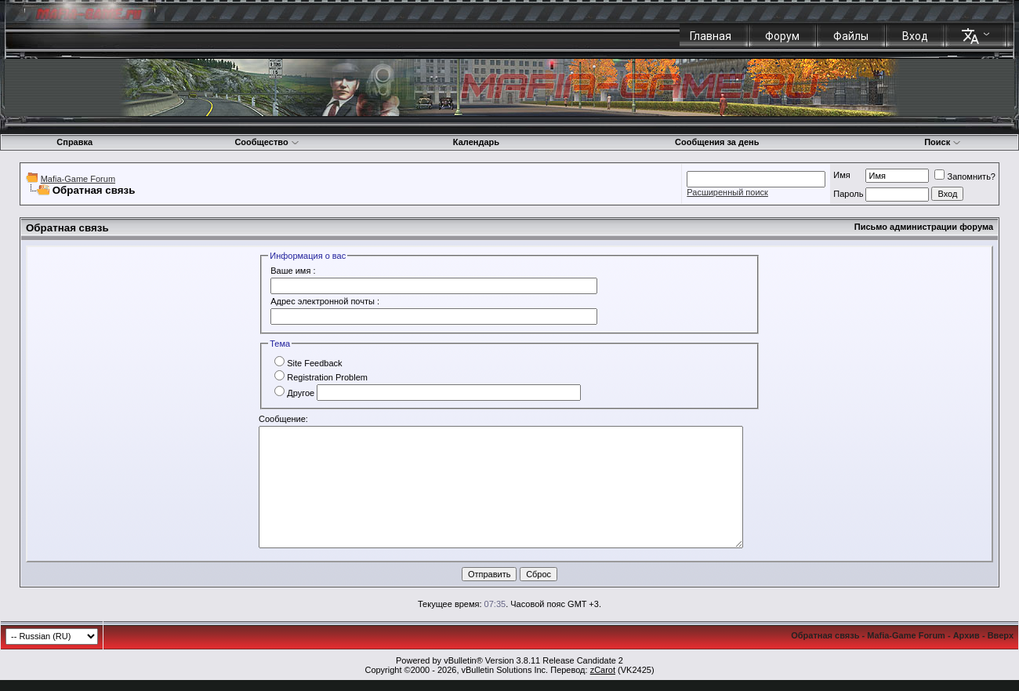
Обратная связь (825, 635)
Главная (710, 36)
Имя (841, 175)
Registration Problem (321, 377)
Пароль (848, 193)
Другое (294, 393)
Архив (966, 635)
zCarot (602, 670)
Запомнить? (964, 176)
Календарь (476, 142)
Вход (915, 36)
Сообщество (266, 142)
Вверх (1001, 635)
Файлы (851, 36)
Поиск (942, 142)
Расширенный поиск (727, 192)
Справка (74, 142)
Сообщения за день (717, 142)
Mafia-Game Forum (78, 179)
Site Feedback (308, 363)
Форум (782, 36)
